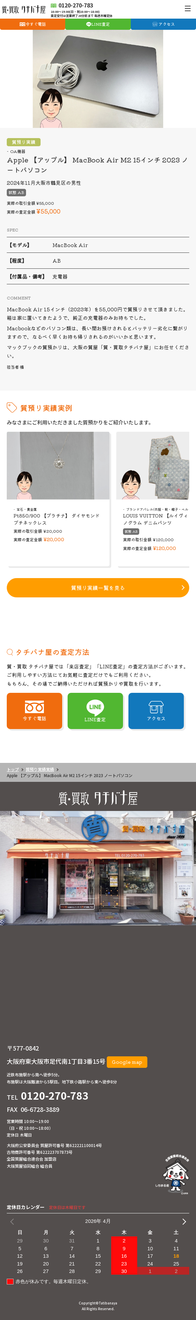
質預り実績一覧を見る (98, 588)
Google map (127, 1061)
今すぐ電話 (36, 24)
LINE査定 (100, 24)
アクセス (166, 24)
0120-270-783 (55, 1095)
